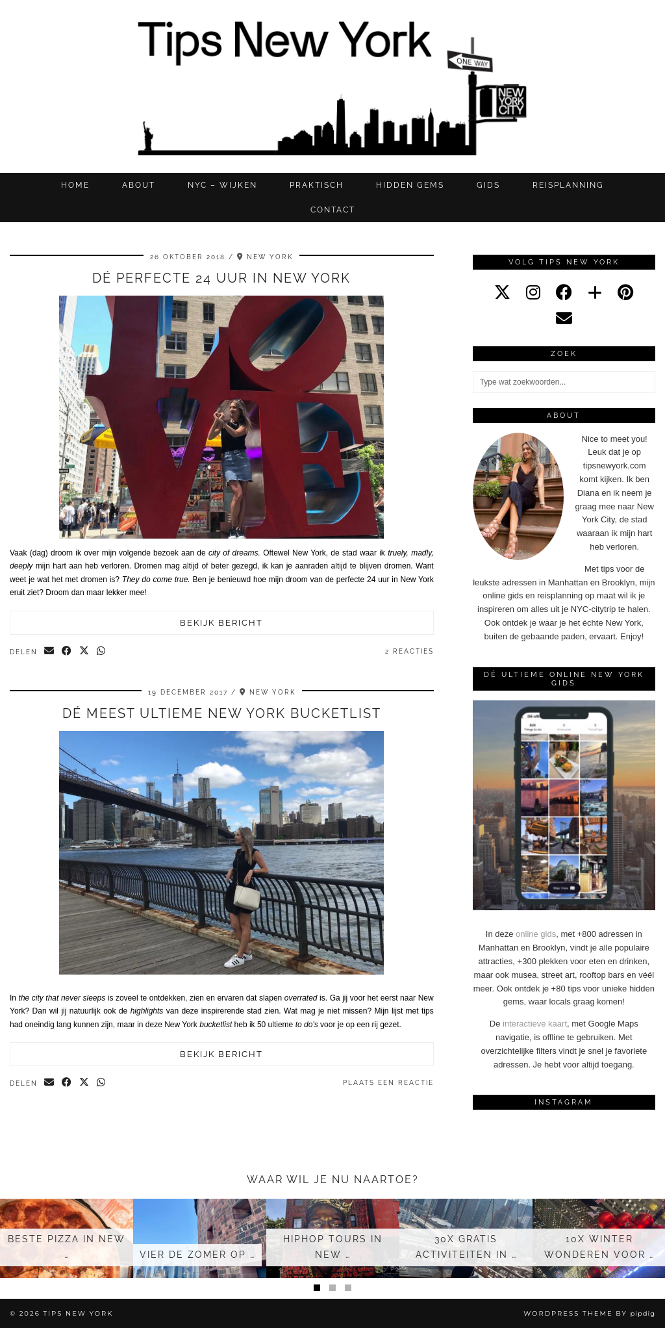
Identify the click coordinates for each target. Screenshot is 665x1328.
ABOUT (138, 185)
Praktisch (317, 185)
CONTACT (332, 209)
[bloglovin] (595, 292)
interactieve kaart (535, 1023)
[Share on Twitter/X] (85, 652)
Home (75, 185)
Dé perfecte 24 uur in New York (221, 278)
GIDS (488, 185)
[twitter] (502, 292)
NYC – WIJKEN (222, 185)
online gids (536, 934)
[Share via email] (49, 652)
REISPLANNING (568, 185)
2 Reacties (409, 651)
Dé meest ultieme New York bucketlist (221, 713)
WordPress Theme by (589, 1313)
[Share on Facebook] (67, 652)
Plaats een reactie (388, 1082)
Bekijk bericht (221, 623)
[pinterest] (625, 292)
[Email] (564, 318)
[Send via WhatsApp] (102, 652)
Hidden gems (410, 185)
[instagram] (533, 292)
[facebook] (564, 292)
